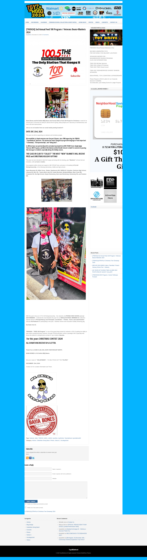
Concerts (105, 22)
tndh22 (50, 438)
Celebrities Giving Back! (43, 440)
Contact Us (113, 22)
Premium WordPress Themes (84, 556)
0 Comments (45, 34)
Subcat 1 (57, 440)
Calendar (44, 22)
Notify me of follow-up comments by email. (37, 507)
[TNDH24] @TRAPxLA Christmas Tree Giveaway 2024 (40, 514)
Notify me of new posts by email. (35, 510)
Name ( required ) (56, 469)
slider (36, 438)
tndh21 (46, 438)
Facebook (93, 207)
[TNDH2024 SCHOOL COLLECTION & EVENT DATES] (62, 22)
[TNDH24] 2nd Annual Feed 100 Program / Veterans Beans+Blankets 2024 (56, 31)
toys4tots (55, 438)
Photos (91, 22)
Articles (34, 440)
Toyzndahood (68, 438)
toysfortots (61, 438)
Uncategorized (64, 440)
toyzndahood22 (76, 438)
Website (54, 478)
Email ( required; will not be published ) (61, 473)
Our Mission (34, 22)
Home (27, 22)
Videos (97, 22)
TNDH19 (40, 438)
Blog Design (30, 527)
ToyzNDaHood (73, 553)
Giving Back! (82, 22)
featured (32, 438)
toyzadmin (28, 34)
